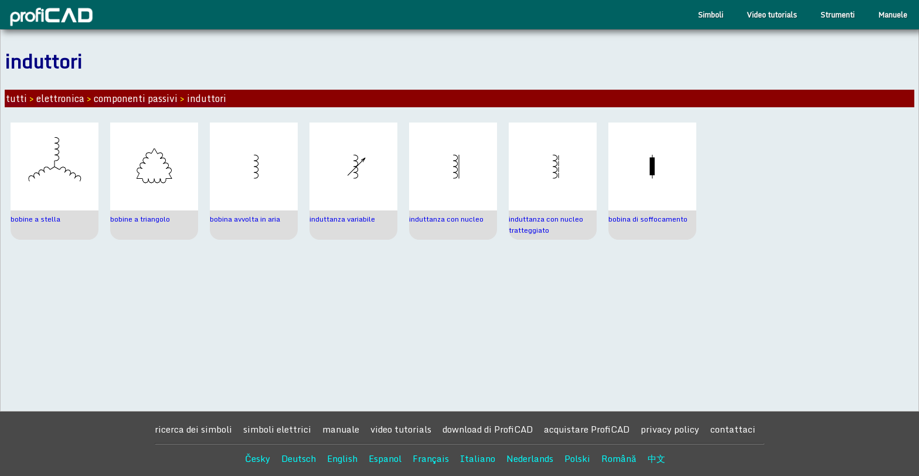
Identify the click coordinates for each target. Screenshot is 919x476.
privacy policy (670, 429)
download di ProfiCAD (488, 429)
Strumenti (838, 14)
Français (431, 458)
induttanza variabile (342, 219)
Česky (257, 458)
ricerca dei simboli (193, 429)
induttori (206, 98)
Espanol (385, 458)
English (342, 458)
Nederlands (529, 458)
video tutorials (400, 429)
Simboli (710, 14)
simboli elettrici (277, 429)
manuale (340, 429)
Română (619, 458)
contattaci (732, 429)
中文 (656, 458)
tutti (16, 98)
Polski (577, 458)
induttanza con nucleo (446, 219)
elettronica (60, 98)
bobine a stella (35, 219)
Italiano (477, 458)
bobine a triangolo (140, 219)
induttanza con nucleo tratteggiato (546, 224)
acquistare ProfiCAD (586, 429)
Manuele (892, 14)
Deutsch (298, 458)
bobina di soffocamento (647, 219)
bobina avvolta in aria (245, 219)
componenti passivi (136, 98)
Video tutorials (772, 14)
